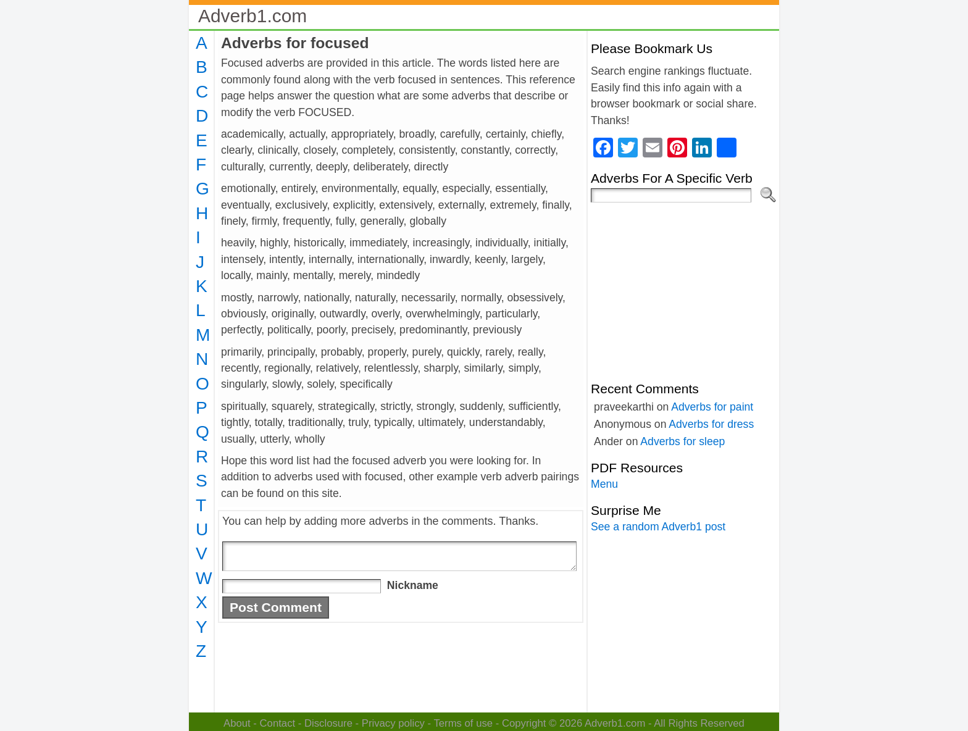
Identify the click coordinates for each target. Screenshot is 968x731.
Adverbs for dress (711, 424)
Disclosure (328, 723)
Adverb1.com (252, 16)
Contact (278, 723)
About (237, 723)
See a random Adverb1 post (658, 526)
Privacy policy (393, 723)
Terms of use (463, 723)
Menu (604, 484)
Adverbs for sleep (682, 441)
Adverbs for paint (712, 407)
